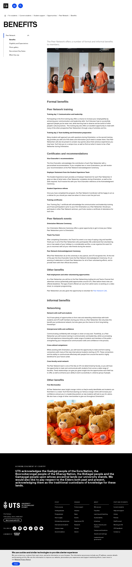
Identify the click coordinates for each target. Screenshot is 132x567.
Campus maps (59, 528)
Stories (76, 528)
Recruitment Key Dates (17, 51)
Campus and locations (100, 530)
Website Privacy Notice (23, 559)
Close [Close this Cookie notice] (16, 564)
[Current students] (25, 16)
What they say (14, 55)
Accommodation (60, 532)
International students (61, 525)
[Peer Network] (63, 16)
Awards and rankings (100, 534)
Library (116, 514)
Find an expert (78, 507)
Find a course (59, 507)
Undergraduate (59, 510)
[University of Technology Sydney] (5, 16)
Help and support (119, 510)
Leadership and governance (98, 538)
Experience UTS (79, 521)
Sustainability (98, 517)
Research (77, 525)
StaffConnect (118, 521)
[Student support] (39, 16)
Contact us (117, 532)
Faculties (97, 510)
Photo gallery (13, 47)
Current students (119, 507)
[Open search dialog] (25, 7)
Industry (76, 510)
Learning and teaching (101, 514)
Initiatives (97, 521)
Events (76, 517)
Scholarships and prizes (62, 521)
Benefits (12, 40)
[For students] (12, 16)
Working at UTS (118, 525)
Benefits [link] (74, 15)
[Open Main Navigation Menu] (19, 7)
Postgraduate (59, 514)
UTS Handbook (118, 528)
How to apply (58, 517)
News (76, 514)
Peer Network (10, 35)
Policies (116, 517)
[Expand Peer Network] (28, 35)
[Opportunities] (52, 16)
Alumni (76, 532)
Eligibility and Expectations (18, 43)
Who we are (97, 507)
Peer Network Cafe (100, 291)
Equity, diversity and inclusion (100, 526)
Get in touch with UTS (12, 520)
